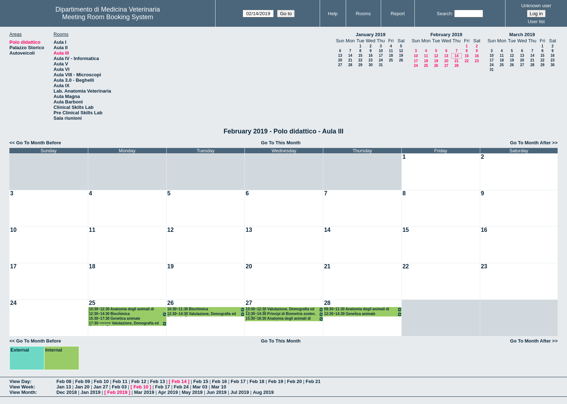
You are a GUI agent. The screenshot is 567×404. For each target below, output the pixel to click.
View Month (22, 392)
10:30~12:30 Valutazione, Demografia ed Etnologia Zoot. (285, 309)
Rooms (363, 13)
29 (360, 65)
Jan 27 (100, 387)
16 (370, 56)
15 (360, 56)
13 (340, 56)
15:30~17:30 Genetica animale (114, 318)
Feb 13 (157, 381)
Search (444, 13)
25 (391, 60)
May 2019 (192, 392)
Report (398, 13)
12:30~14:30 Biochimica (128, 314)
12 (401, 51)
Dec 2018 (66, 392)
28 (350, 65)
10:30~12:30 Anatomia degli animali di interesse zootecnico (121, 309)
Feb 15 (200, 381)
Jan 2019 (91, 392)
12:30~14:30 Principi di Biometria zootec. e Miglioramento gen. (285, 314)
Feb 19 (275, 381)
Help (333, 13)
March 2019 (522, 34)
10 (381, 51)
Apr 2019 (168, 392)
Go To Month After (530, 142)
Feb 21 (313, 381)
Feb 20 (294, 381)
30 (370, 65)
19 (401, 56)
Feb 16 (219, 381)
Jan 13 (63, 387)
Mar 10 (218, 387)
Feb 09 (82, 381)
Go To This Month (281, 142)
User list (536, 21)
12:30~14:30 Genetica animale (363, 314)
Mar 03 (199, 387)
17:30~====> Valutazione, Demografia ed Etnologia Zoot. (128, 323)
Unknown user (536, 5)
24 (381, 60)
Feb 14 (179, 381)
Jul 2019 (239, 392)
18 (391, 56)
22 (360, 60)
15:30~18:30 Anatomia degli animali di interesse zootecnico (285, 318)
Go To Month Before (38, 142)
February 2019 (446, 34)
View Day (19, 381)
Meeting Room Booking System (107, 17)
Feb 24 (181, 387)
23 (370, 60)
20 (340, 60)
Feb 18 (257, 381)
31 (381, 65)
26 (401, 60)
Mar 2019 (144, 392)
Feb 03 (119, 387)
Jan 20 (82, 387)
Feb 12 (138, 381)
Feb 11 (119, 381)
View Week (21, 387)
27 (340, 65)
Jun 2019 (216, 392)
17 (381, 56)
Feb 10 (101, 381)
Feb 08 (63, 381)
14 (350, 56)
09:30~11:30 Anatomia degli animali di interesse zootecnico (363, 309)
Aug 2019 (263, 392)
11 (391, 51)
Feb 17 (238, 381)
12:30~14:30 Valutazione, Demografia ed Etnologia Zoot (206, 314)
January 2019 (370, 34)
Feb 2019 (117, 392)
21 (350, 60)
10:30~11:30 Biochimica (206, 309)
